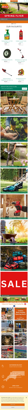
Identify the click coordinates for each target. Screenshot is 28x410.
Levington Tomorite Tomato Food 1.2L (21, 41)
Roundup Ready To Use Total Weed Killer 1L (7, 41)
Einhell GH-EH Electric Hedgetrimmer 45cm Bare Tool (7, 79)
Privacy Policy (20, 401)
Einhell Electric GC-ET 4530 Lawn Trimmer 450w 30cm (21, 60)
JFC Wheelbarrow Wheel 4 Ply (7, 60)
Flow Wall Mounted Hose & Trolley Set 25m (21, 79)
